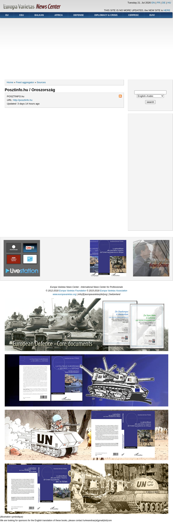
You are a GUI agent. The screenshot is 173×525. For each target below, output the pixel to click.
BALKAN (39, 15)
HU (169, 2)
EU (7, 15)
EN (153, 2)
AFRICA (59, 15)
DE (164, 2)
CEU (21, 15)
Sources (41, 82)
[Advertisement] (87, 47)
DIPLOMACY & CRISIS (106, 15)
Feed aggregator (25, 82)
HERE (167, 10)
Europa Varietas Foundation (72, 290)
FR (158, 2)
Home (10, 82)
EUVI (152, 15)
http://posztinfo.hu (22, 100)
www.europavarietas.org (64, 294)
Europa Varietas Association (113, 290)
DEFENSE (78, 15)
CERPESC (133, 15)
